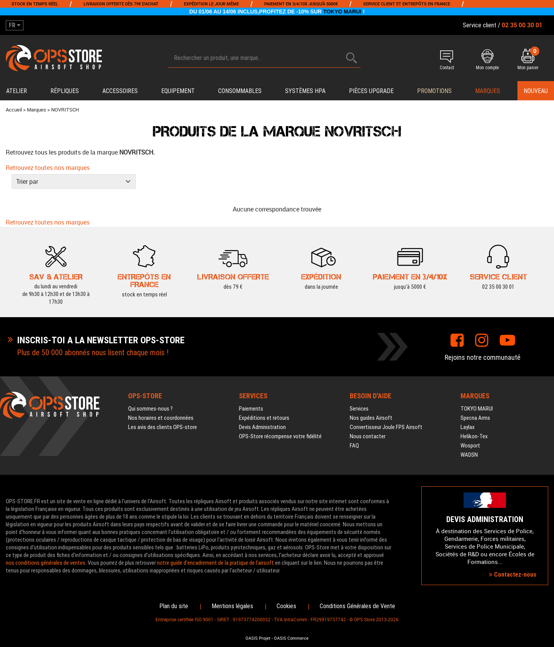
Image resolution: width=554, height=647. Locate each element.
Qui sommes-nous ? (150, 408)
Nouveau (536, 91)
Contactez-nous (512, 574)
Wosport (470, 445)
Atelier (16, 91)
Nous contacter (367, 436)
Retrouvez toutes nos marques (48, 167)
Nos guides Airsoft (371, 417)
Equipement (178, 91)
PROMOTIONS (434, 91)
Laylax (468, 427)
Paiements (251, 408)
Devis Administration (262, 427)
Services (359, 408)
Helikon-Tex (474, 436)
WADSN (469, 454)
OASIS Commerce (291, 638)
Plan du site (173, 606)
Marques (487, 91)
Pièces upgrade (371, 91)
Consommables (240, 91)
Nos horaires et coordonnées (161, 417)
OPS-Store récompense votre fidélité (280, 436)
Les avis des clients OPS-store (162, 427)
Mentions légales (232, 606)
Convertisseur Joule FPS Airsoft (386, 427)
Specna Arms (475, 417)
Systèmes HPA (305, 91)
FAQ (354, 445)
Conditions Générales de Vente (357, 606)
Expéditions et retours (264, 417)
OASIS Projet (257, 638)
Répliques (64, 91)
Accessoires (120, 91)
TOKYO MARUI (342, 11)
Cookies (286, 606)
